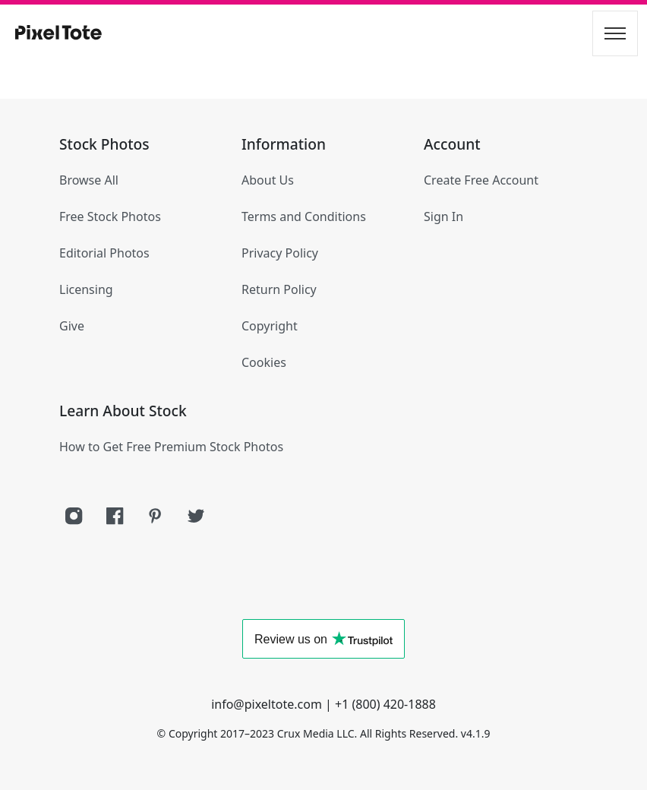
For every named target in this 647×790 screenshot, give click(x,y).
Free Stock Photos (110, 216)
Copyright (269, 326)
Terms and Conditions (303, 216)
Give (71, 326)
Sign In (443, 216)
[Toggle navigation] (615, 33)
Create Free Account (481, 180)
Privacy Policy (279, 253)
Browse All (88, 180)
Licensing (86, 289)
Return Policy (279, 289)
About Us (267, 180)
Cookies (263, 362)
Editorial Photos (104, 253)
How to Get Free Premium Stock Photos (171, 446)
